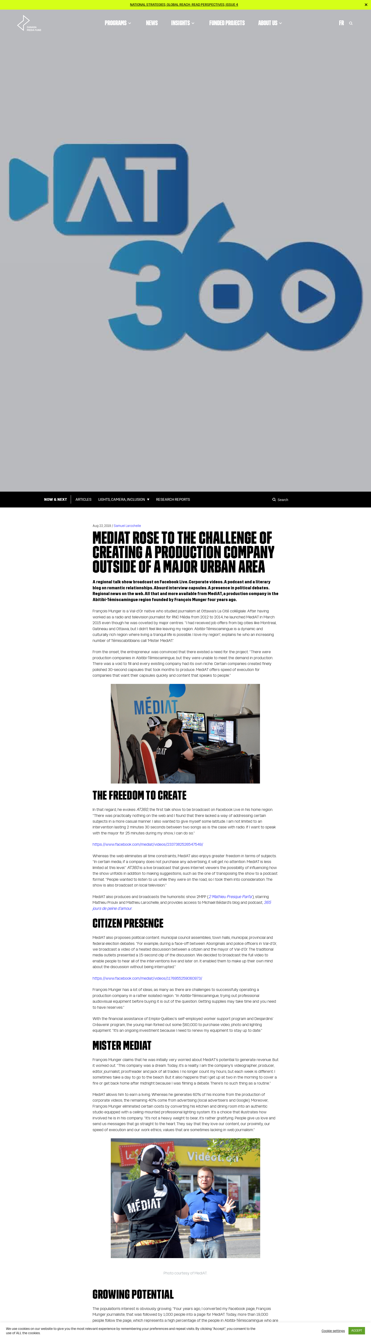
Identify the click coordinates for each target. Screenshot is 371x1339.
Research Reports (173, 499)
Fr (341, 23)
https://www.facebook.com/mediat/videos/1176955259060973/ (147, 978)
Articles (83, 499)
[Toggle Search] (350, 22)
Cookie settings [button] (333, 1331)
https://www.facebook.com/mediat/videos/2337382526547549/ (148, 844)
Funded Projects (227, 23)
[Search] (274, 499)
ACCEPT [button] (356, 1331)
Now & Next (55, 499)
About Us (270, 23)
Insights (183, 23)
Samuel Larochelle (127, 526)
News (152, 23)
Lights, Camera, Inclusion (121, 499)
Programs (119, 23)
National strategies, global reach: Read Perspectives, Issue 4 (184, 4)
